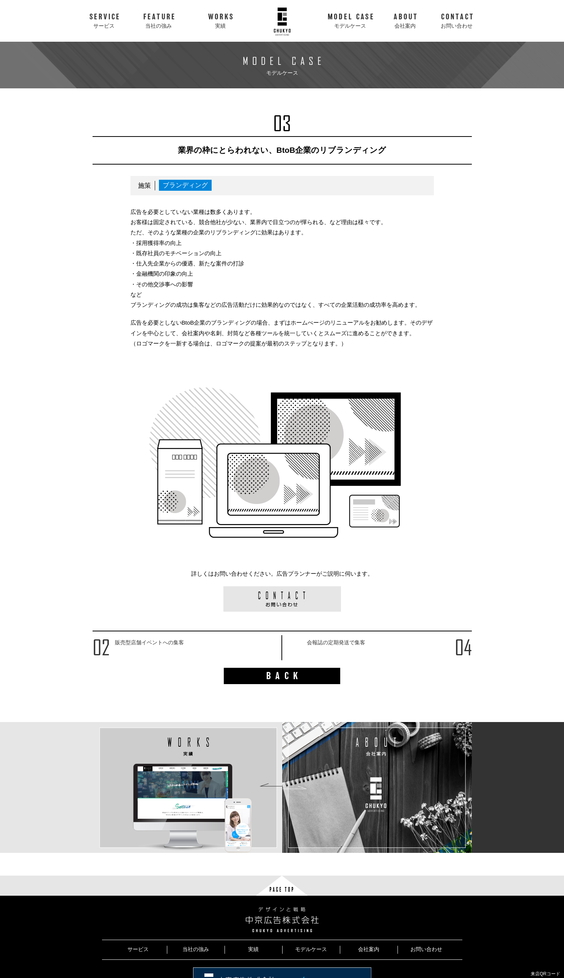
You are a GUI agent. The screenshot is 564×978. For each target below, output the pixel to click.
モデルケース (311, 949)
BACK (284, 676)
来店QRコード (545, 973)
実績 (253, 949)
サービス (138, 949)
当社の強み (195, 949)
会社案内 (368, 949)
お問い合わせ (426, 949)
